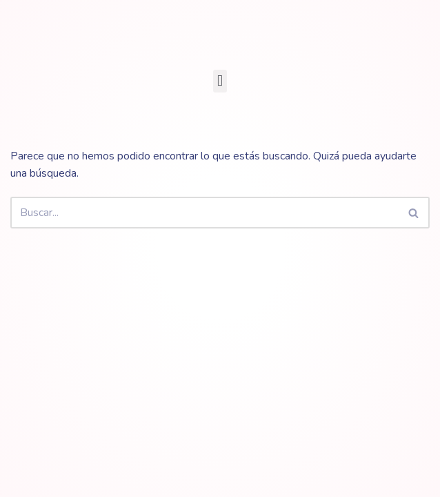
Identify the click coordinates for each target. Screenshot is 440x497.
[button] (219, 81)
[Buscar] (204, 212)
